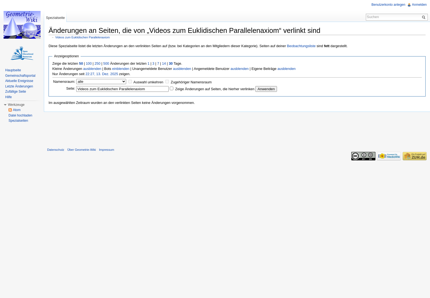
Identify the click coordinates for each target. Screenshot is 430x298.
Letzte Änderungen (19, 86)
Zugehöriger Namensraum (191, 82)
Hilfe (8, 97)
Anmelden (419, 5)
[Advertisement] (237, 128)
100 (89, 63)
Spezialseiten (18, 121)
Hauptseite (13, 70)
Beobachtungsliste (301, 46)
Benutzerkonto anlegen (388, 5)
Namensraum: (64, 82)
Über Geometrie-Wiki (81, 149)
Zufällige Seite (15, 91)
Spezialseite (55, 18)
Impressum (106, 149)
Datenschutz (55, 149)
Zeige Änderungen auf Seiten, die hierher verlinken (214, 89)
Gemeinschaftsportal (20, 76)
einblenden (120, 69)
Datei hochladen (20, 115)
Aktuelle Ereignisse (19, 81)
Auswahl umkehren (148, 82)
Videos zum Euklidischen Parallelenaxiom (82, 37)
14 (164, 63)
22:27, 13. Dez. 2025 (102, 74)
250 (97, 63)
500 (106, 63)
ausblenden (92, 69)
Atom (17, 110)
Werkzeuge (16, 105)
